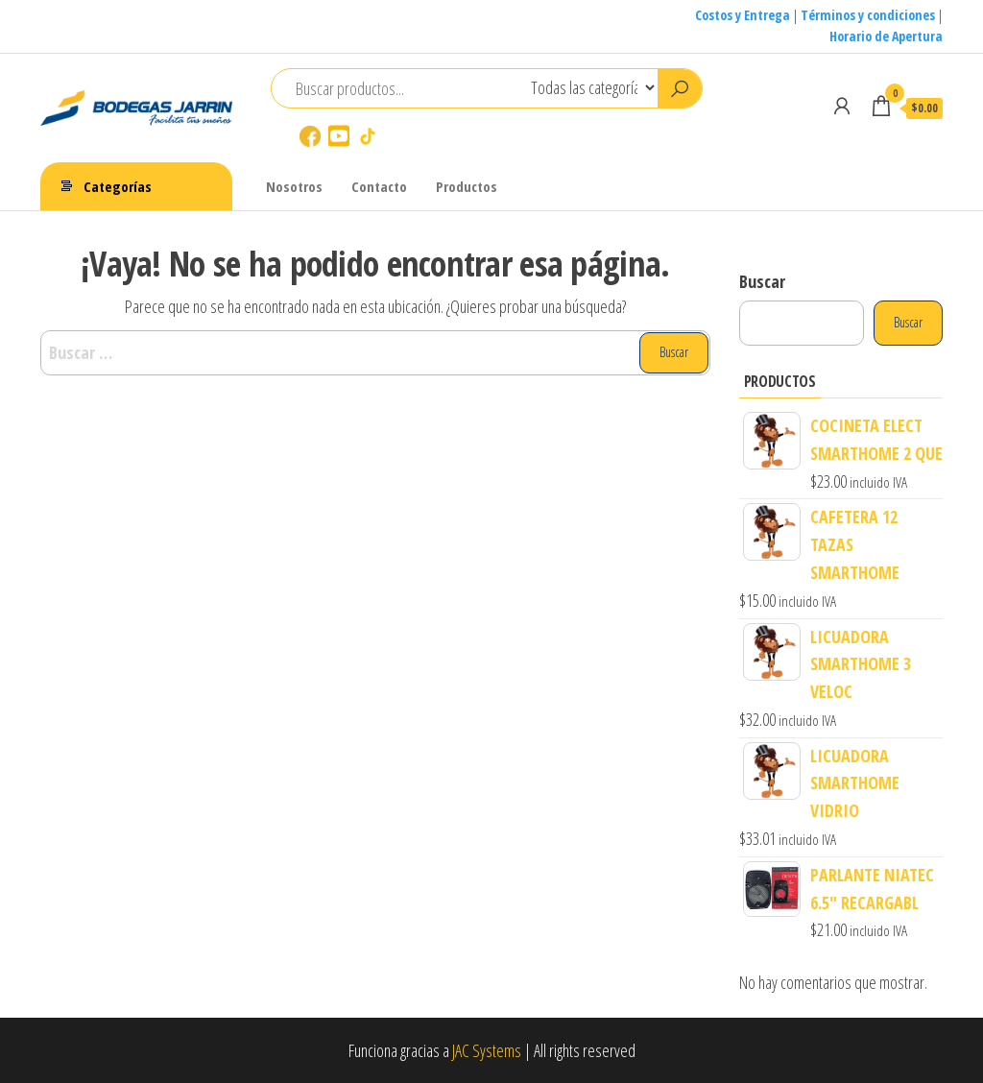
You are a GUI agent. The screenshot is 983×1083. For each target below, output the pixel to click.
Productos (466, 186)
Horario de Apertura (886, 36)
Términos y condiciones (868, 15)
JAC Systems (486, 1050)
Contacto (379, 186)
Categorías (118, 186)
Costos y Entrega (742, 15)
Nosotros (294, 186)
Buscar (762, 281)
